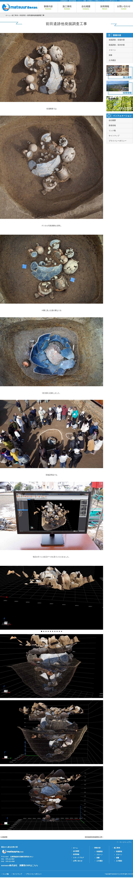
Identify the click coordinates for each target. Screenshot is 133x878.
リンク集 (112, 130)
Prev (3, 598)
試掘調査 (4, 837)
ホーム (8, 15)
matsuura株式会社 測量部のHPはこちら (19, 865)
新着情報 (112, 125)
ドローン (112, 50)
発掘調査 (23, 15)
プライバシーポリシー (117, 141)
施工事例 (15, 15)
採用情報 (76, 854)
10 (61, 631)
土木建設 (112, 60)
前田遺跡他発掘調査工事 (93, 837)
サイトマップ (114, 136)
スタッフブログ (78, 857)
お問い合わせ (77, 861)
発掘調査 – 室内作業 (117, 45)
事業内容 (97, 848)
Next (100, 598)
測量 (110, 55)
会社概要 (112, 120)
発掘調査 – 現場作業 (117, 40)
